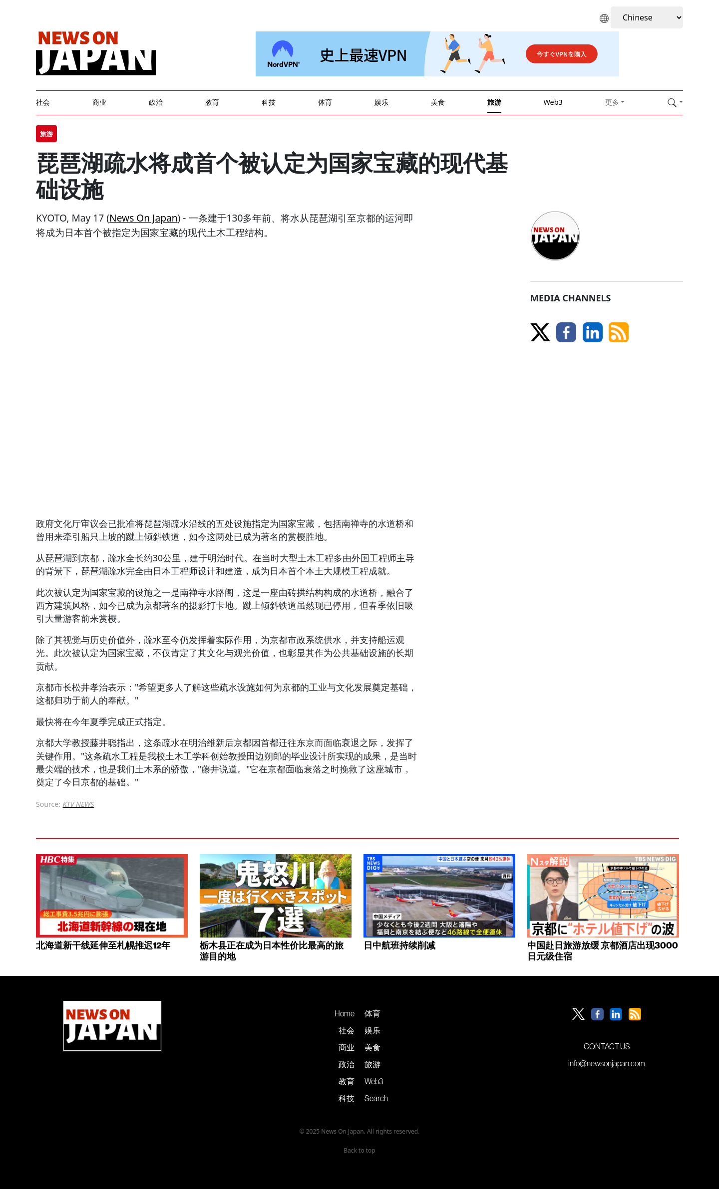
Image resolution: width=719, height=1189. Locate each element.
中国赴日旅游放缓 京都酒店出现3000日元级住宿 (602, 951)
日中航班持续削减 (399, 945)
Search (376, 1098)
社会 (43, 102)
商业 (99, 102)
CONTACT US (607, 1046)
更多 (612, 102)
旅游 (494, 102)
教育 (212, 102)
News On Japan (143, 218)
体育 (325, 102)
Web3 (552, 102)
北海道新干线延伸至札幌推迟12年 (103, 945)
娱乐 (381, 102)
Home (345, 1013)
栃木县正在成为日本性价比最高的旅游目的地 (272, 951)
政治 (156, 102)
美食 (438, 102)
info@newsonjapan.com (606, 1063)
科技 (269, 102)
